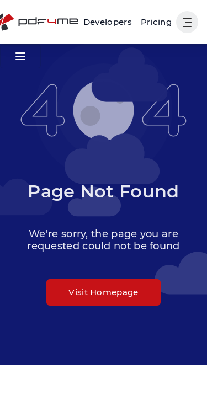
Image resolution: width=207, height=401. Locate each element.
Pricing (156, 22)
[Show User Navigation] (187, 22)
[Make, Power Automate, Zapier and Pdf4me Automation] (107, 22)
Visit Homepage (103, 292)
